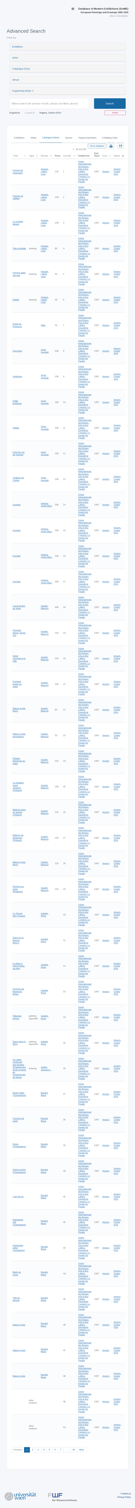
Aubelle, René (45, 914)
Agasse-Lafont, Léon (45, 171)
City (104, 156)
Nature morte (19, 1325)
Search (110, 103)
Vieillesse (17, 376)
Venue (15, 79)
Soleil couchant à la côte (19, 658)
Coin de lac (18, 1196)
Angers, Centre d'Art (117, 171)
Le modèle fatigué (18, 222)
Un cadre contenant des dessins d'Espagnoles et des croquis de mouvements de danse (19, 1069)
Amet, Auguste (45, 351)
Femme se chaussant (18, 171)
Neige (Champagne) (19, 1145)
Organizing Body (21, 90)
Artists (33, 138)
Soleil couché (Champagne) (19, 1171)
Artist (15, 57)
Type (31, 156)
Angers (105, 171)
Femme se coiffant (18, 197)
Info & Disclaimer (119, 16)
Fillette (16, 300)
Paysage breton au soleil (17, 684)
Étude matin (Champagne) (19, 1094)
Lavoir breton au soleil (19, 607)
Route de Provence (17, 325)
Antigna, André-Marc (46, 504)
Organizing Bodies (87, 138)
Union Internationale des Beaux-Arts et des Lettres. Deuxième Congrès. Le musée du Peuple (84, 171)
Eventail (16, 505)
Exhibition (17, 46)
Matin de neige (17, 1273)
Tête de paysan (16, 1299)
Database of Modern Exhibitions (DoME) (103, 10)
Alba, (43, 325)
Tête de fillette (19, 248)
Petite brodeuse (17, 402)
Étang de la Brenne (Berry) (18, 940)
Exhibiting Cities (110, 138)
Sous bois (17, 351)
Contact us (126, 1493)
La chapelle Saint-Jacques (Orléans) (18, 787)
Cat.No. (67, 156)
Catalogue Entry (21, 68)
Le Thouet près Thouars (19, 914)
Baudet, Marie (44, 1094)
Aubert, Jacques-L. (46, 1068)
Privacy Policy (124, 1497)
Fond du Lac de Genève (19, 453)
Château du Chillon (18, 479)
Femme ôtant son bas (19, 274)
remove (115, 113)
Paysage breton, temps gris (19, 633)
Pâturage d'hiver (17, 1017)
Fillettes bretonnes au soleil (19, 761)
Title (15, 156)
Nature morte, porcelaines (19, 735)
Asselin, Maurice (45, 607)
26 (73, 1450)
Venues (68, 138)
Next (81, 1450)
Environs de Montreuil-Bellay (18, 991)
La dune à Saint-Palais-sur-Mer (19, 966)
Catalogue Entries (50, 137)
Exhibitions (19, 138)
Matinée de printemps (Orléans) (18, 838)
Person (44, 156)
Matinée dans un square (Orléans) (19, 812)
